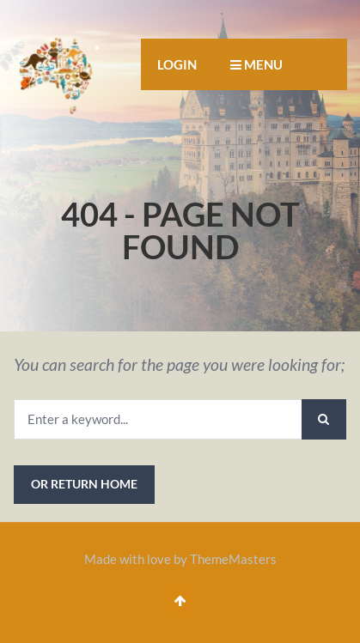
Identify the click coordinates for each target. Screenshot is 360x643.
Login (177, 64)
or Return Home (84, 483)
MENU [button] (256, 64)
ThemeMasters (233, 559)
